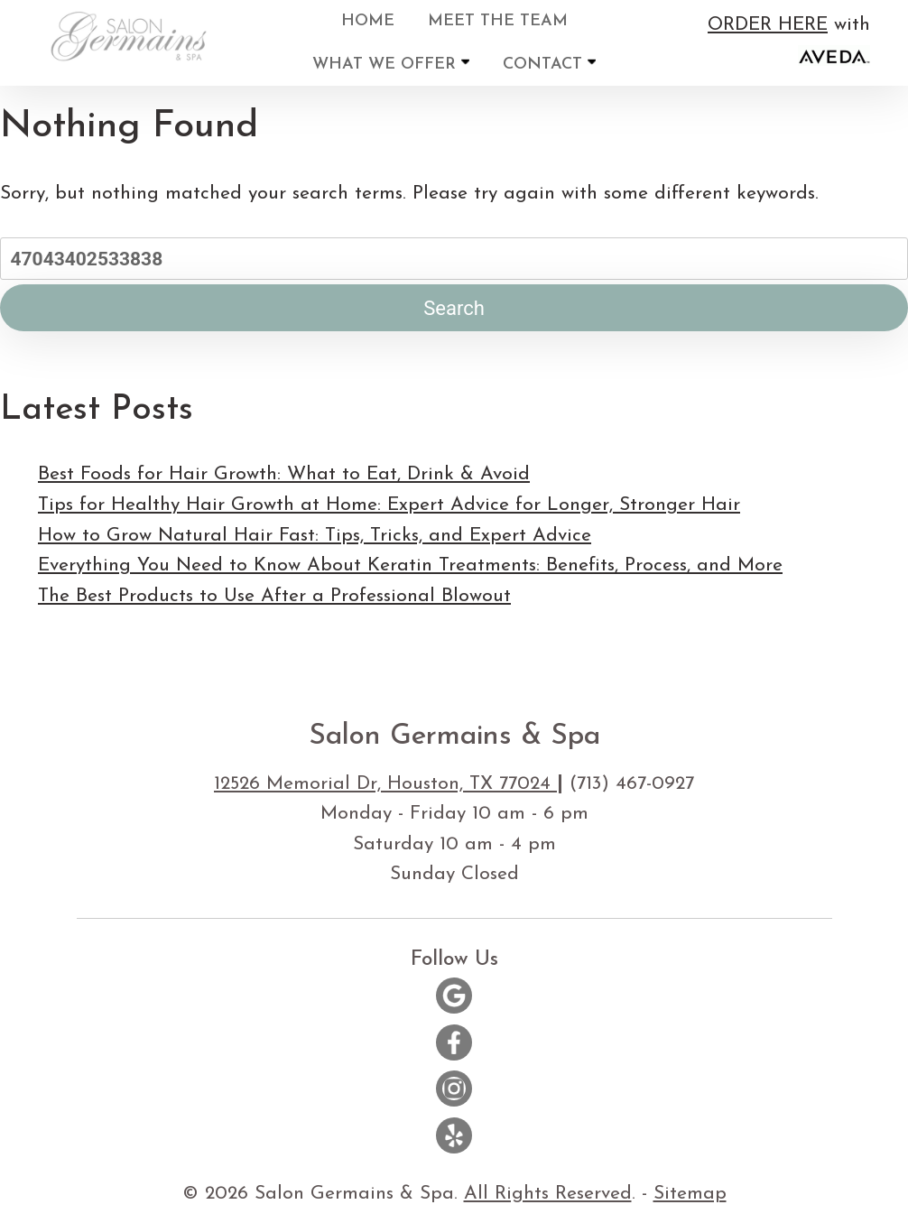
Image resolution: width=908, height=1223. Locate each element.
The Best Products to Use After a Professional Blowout (274, 596)
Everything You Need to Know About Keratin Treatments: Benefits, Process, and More (410, 565)
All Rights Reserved (548, 1193)
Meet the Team (498, 21)
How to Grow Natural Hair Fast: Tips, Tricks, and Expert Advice (314, 535)
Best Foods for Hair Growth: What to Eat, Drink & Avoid (284, 474)
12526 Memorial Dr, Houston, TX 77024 (385, 783)
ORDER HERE (768, 24)
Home (367, 21)
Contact (549, 63)
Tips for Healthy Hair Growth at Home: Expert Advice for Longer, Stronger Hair (389, 505)
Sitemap (690, 1193)
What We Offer (390, 63)
